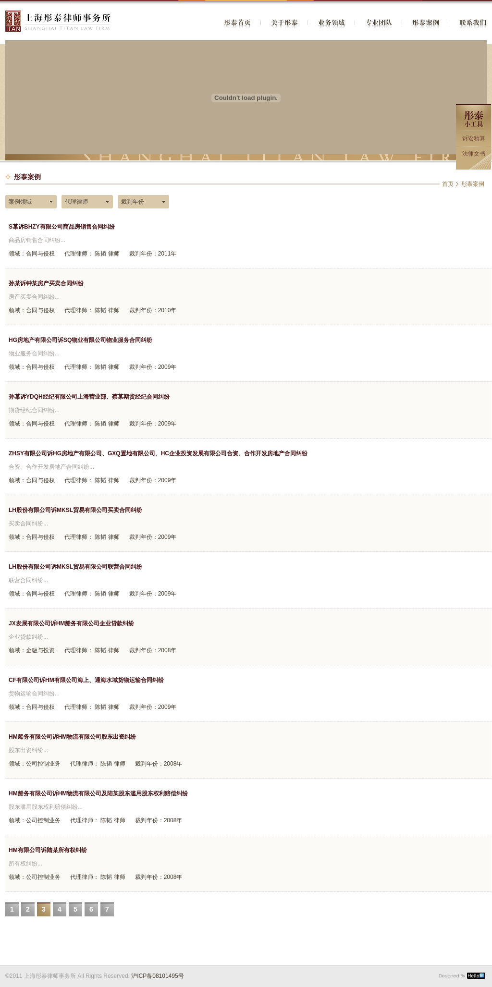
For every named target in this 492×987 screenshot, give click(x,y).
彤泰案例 (472, 184)
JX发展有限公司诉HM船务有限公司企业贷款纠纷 (71, 623)
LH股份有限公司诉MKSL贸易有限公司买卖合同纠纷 (75, 510)
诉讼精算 (473, 138)
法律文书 (473, 153)
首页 (448, 184)
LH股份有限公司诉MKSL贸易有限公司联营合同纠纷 (75, 566)
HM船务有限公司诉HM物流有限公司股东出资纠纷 (72, 736)
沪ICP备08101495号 (157, 976)
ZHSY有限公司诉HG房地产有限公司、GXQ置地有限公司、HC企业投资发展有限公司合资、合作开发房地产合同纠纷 (158, 453)
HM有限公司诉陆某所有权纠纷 (48, 850)
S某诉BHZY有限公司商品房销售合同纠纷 (62, 226)
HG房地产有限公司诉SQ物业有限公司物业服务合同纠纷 (80, 340)
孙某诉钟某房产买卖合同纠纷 (46, 283)
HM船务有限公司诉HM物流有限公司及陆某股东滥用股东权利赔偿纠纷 (98, 793)
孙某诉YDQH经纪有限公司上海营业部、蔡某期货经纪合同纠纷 (89, 396)
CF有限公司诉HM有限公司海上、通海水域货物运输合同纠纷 (86, 680)
